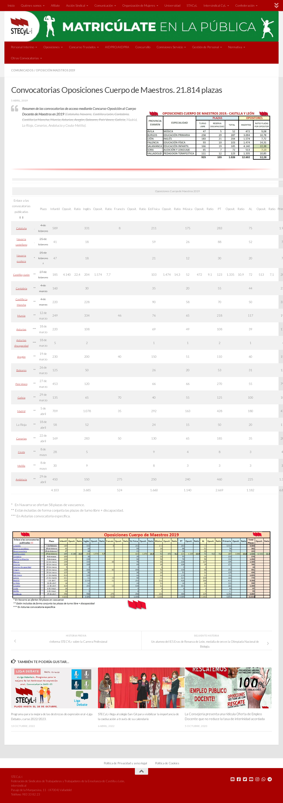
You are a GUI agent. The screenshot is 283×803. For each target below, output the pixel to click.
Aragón (21, 356)
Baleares (21, 370)
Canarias (21, 438)
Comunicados (23, 70)
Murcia (21, 315)
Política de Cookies (167, 763)
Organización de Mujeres (138, 5)
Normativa (235, 47)
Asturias (21, 329)
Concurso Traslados (82, 47)
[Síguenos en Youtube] (251, 779)
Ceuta (21, 451)
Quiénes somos (31, 5)
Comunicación (103, 5)
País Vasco (21, 383)
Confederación (244, 5)
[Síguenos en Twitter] (245, 779)
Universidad (172, 5)
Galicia (21, 397)
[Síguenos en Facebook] (239, 779)
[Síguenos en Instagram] (257, 779)
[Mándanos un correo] (232, 779)
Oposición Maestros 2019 (60, 70)
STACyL (192, 5)
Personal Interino (22, 47)
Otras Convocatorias (25, 58)
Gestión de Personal (205, 47)
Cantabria (21, 288)
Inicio (11, 5)
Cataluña (21, 228)
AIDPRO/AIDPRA (117, 47)
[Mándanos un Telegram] (270, 779)
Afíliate (55, 5)
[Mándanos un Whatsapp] (263, 779)
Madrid (21, 411)
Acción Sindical (75, 5)
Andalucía (21, 479)
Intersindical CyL (214, 5)
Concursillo (142, 47)
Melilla (21, 465)
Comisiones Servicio (170, 47)
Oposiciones (51, 47)
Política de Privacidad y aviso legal (125, 763)
